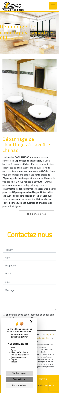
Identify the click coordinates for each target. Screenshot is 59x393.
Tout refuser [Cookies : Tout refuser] (19, 379)
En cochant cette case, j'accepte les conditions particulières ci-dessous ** (30, 316)
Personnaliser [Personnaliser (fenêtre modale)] (19, 385)
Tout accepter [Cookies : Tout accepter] (19, 373)
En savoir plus (37, 214)
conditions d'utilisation (38, 338)
